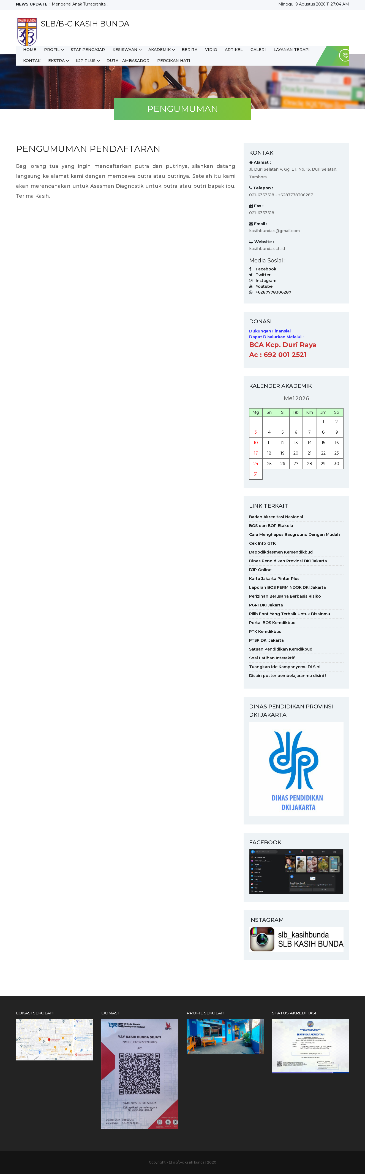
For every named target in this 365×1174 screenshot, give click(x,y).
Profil (52, 49)
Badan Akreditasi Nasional (276, 516)
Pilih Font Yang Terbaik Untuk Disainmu (289, 613)
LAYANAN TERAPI (292, 49)
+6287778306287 (273, 292)
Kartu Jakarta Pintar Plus (274, 578)
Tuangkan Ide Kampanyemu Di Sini (284, 666)
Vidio (211, 49)
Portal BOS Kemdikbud (272, 622)
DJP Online (260, 569)
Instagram (266, 280)
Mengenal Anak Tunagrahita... (80, 4)
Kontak (31, 60)
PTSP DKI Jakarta (266, 640)
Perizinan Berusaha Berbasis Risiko (285, 596)
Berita (189, 49)
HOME (29, 49)
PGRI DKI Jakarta (266, 605)
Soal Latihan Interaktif (272, 657)
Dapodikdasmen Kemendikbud (281, 552)
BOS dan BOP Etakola (271, 525)
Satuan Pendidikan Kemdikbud (280, 649)
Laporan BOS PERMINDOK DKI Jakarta (287, 587)
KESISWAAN (125, 49)
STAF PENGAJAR (88, 49)
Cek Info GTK (262, 543)
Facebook (266, 269)
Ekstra (56, 60)
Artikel (234, 49)
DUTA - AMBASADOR (128, 60)
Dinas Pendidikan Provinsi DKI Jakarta (288, 560)
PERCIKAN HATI (173, 60)
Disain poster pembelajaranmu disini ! (287, 675)
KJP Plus (86, 60)
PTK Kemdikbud (265, 631)
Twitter (263, 274)
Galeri (258, 49)
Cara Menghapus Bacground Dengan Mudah (294, 534)
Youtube (264, 286)
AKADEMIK (159, 49)
